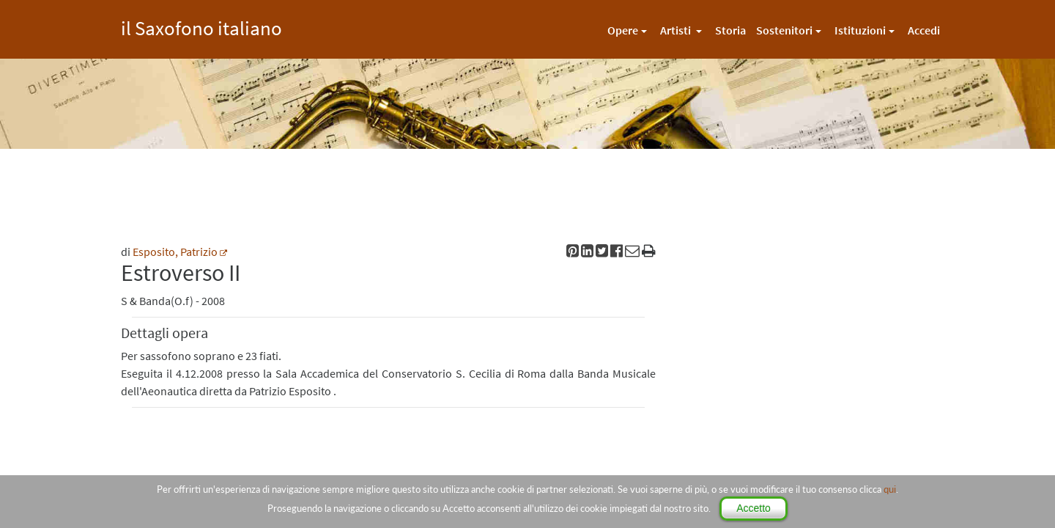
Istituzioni (860, 30)
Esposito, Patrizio (175, 251)
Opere (622, 30)
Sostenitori (784, 30)
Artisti (676, 30)
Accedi (924, 30)
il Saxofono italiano (201, 26)
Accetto (753, 508)
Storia (730, 30)
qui (890, 489)
